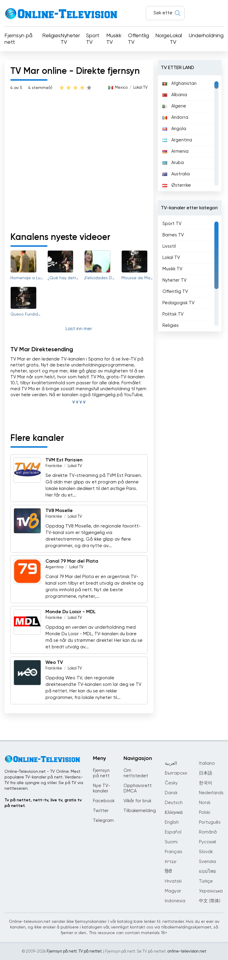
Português (210, 822)
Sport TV (92, 39)
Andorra (175, 117)
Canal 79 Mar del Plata (71, 561)
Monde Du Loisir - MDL (70, 612)
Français (173, 852)
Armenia (175, 151)
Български (176, 773)
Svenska (207, 861)
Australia (176, 174)
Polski (204, 812)
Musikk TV (113, 39)
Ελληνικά (174, 812)
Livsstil (169, 246)
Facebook (104, 801)
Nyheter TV (70, 39)
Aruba (173, 162)
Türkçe (206, 881)
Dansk (171, 793)
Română (208, 832)
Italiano (207, 763)
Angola (174, 129)
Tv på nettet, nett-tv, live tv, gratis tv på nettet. (43, 803)
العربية (171, 763)
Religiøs (51, 35)
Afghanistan (179, 83)
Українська (211, 891)
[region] (189, 133)
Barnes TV (173, 235)
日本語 (205, 773)
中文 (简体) (209, 901)
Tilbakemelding (140, 810)
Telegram (103, 820)
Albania (174, 95)
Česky (171, 783)
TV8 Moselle (59, 510)
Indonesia (175, 901)
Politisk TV (172, 314)
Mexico (121, 88)
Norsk (204, 802)
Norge (162, 35)
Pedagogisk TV (178, 303)
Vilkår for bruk (137, 801)
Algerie (174, 106)
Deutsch (174, 802)
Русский (207, 842)
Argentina (54, 567)
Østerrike (176, 185)
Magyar (173, 891)
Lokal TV (176, 39)
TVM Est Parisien (64, 460)
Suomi (171, 842)
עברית (170, 861)
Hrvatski (173, 881)
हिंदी (168, 871)
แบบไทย (207, 871)
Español (173, 832)
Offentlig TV (138, 39)
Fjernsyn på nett (18, 39)
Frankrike (53, 466)
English (172, 822)
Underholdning (206, 35)
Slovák (206, 852)
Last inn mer (79, 329)
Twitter (101, 810)
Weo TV (54, 662)
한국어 (205, 783)
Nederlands (211, 793)
